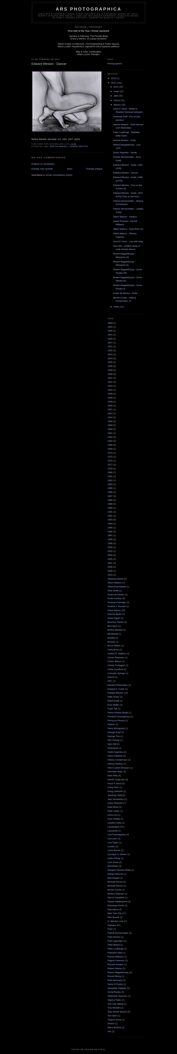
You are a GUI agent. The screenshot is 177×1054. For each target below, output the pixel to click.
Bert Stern (113, 626)
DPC (110, 681)
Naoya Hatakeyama (117, 901)
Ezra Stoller (113, 704)
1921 (110, 334)
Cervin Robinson (116, 657)
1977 (110, 464)
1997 (110, 535)
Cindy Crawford (115, 669)
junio (116, 86)
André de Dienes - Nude (125, 293)
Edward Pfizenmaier (118, 685)
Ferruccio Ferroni (116, 720)
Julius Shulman (115, 803)
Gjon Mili (112, 744)
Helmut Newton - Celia (124, 140)
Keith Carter (113, 811)
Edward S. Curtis (116, 689)
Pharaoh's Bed (115, 952)
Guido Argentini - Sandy (125, 152)
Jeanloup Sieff (115, 795)
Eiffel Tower (113, 697)
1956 (110, 421)
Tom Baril (112, 1015)
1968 (110, 445)
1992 (110, 516)
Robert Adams (115, 968)
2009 (110, 571)
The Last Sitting (115, 1004)
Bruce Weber (114, 645)
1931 (110, 346)
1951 (110, 409)
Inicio (69, 168)
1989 (110, 504)
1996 (110, 531)
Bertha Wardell (59, 146)
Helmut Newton (115, 763)
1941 (110, 378)
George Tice (114, 736)
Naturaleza (113, 909)
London (111, 846)
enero (117, 306)
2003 (110, 551)
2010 (110, 575)
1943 (110, 386)
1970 (110, 453)
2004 (110, 555)
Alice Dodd (113, 590)
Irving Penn (113, 787)
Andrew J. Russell (116, 606)
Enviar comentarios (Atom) (59, 175)
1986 (110, 492)
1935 (110, 362)
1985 (110, 488)
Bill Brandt (113, 634)
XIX (109, 1031)
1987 (110, 496)
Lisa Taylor (113, 842)
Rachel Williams (115, 956)
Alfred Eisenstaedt (117, 586)
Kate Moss (113, 807)
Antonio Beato (115, 614)
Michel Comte (114, 889)
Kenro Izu (112, 815)
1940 (110, 374)
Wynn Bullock (114, 1027)
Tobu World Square (117, 1011)
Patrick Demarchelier (118, 933)
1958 (110, 425)
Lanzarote (113, 830)
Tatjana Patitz (114, 1000)
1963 (110, 441)
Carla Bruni (113, 649)
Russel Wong (114, 976)
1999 (110, 543)
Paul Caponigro (115, 941)
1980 (110, 472)
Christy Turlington (116, 665)
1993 (110, 519)
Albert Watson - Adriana (125, 216)
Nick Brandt (113, 917)
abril (116, 95)
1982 (110, 480)
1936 (110, 366)
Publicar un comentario (42, 164)
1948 (110, 397)
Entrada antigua (94, 168)
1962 (110, 437)
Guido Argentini (115, 752)
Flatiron (111, 724)
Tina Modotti (114, 1007)
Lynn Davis (113, 862)
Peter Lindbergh (116, 948)
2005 (110, 559)
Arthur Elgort (114, 618)
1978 (110, 468)
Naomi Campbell (116, 897)
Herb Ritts (113, 775)
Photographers (115, 63)
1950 (110, 405)
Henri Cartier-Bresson (118, 767)
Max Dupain (113, 878)
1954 (110, 417)
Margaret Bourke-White (119, 870)
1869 (110, 323)
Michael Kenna (115, 881)
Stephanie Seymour (117, 996)
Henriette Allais (115, 771)
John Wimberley (116, 799)
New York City (115, 913)
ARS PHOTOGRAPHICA (89, 9)
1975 (110, 456)
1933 (110, 354)
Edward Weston (79, 146)
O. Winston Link (115, 921)
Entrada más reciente (42, 168)
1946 (110, 393)
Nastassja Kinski (116, 905)
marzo (117, 100)
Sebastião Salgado (117, 988)
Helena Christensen (117, 759)
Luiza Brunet (114, 850)
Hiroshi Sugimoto (116, 779)
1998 (110, 539)
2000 (110, 547)
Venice (111, 1023)
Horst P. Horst (114, 783)
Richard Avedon (115, 964)
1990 (110, 508)
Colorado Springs (116, 673)
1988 (110, 500)
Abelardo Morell (115, 579)
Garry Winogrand (116, 728)
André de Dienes (116, 594)
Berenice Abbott (115, 622)
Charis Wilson (114, 661)
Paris (110, 929)
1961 (110, 433)
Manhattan (113, 866)
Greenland (113, 748)
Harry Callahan (115, 756)
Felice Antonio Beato (118, 712)
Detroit (111, 677)
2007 (110, 563)
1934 (110, 358)
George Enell (114, 732)
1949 (110, 401)
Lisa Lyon (112, 838)
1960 (110, 429)
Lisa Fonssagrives (117, 834)
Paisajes (112, 925)
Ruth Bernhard (115, 980)
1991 (110, 512)
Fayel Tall (112, 708)
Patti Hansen (114, 937)
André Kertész (115, 598)
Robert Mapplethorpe (118, 972)
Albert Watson (115, 582)
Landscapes (114, 826)
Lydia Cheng (114, 858)
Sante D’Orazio (115, 984)
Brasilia (111, 638)
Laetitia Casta (114, 822)
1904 (110, 327)
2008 (110, 567)
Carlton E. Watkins (117, 653)
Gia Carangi (113, 740)
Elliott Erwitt (113, 700)
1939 (110, 370)
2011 (114, 82)
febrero (118, 104)
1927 (46, 146)
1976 (110, 460)
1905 (110, 330)
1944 (110, 390)
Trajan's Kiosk (115, 1019)
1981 (110, 476)
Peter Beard (113, 944)
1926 (110, 338)
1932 (110, 350)
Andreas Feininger (117, 602)
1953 (110, 413)
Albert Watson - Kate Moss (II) (128, 229)
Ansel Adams (114, 610)
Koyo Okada (114, 818)
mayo (117, 91)
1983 (110, 484)
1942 (110, 382)
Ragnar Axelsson (116, 960)
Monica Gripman (116, 893)
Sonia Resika (114, 992)
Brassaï (111, 641)
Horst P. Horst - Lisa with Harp (128, 241)
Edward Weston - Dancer (125, 172)
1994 (110, 523)
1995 (110, 527)
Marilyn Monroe (115, 874)
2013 (114, 78)
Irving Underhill (115, 791)
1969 (110, 449)
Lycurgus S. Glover (117, 854)
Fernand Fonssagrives (119, 716)
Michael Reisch (115, 885)
